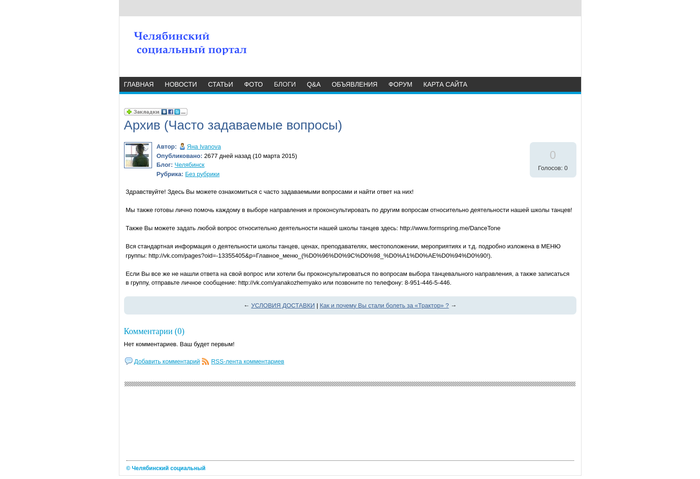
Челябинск (189, 164)
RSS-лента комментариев (247, 361)
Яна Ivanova (204, 146)
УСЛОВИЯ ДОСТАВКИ (283, 305)
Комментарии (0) (154, 331)
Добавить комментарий (167, 361)
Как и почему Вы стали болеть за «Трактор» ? (384, 305)
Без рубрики (202, 174)
